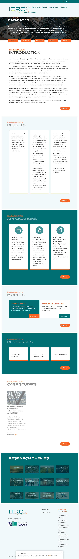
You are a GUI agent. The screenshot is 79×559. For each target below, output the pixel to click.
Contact (33, 12)
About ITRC (27, 7)
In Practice (26, 12)
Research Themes (53, 7)
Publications (63, 7)
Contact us (45, 512)
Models (52, 40)
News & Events (36, 7)
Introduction (12, 40)
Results (25, 40)
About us (45, 510)
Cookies (49, 555)
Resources (65, 40)
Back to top (64, 108)
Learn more (33, 316)
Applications (39, 40)
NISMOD (44, 7)
